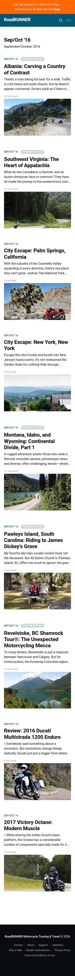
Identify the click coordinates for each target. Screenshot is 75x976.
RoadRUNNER (17, 20)
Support (43, 944)
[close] (70, 7)
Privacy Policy (62, 950)
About (30, 944)
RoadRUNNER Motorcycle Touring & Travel (32, 936)
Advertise (57, 944)
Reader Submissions (38, 950)
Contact (18, 944)
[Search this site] (61, 20)
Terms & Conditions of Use (39, 955)
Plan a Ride (15, 950)
